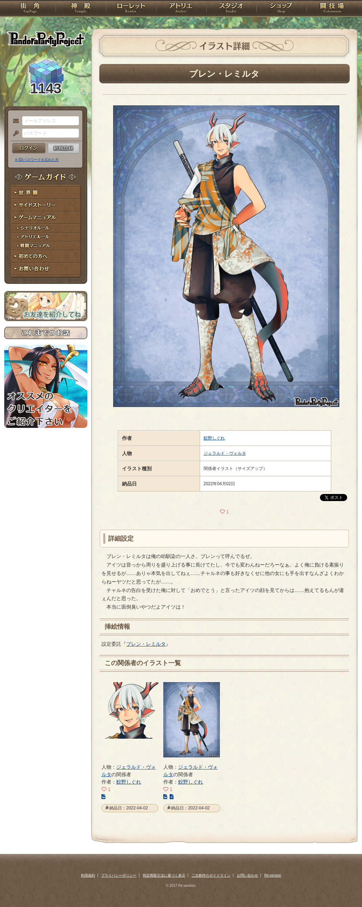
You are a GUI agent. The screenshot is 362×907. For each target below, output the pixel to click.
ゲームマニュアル (45, 217)
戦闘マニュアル (45, 246)
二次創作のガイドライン (211, 875)
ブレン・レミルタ (146, 644)
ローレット (131, 9)
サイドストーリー (45, 205)
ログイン (29, 148)
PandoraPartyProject (45, 39)
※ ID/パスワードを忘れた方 (37, 160)
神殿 (81, 9)
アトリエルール (45, 237)
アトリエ (181, 9)
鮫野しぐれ (214, 438)
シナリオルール (45, 228)
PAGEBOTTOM (344, 887)
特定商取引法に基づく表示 (164, 875)
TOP (30, 9)
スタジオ (231, 9)
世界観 (45, 193)
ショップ (281, 9)
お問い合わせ (45, 269)
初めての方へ (45, 256)
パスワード (14, 133)
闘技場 (332, 9)
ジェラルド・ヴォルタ (225, 453)
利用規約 (88, 875)
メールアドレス (14, 121)
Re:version (272, 875)
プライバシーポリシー (118, 875)
